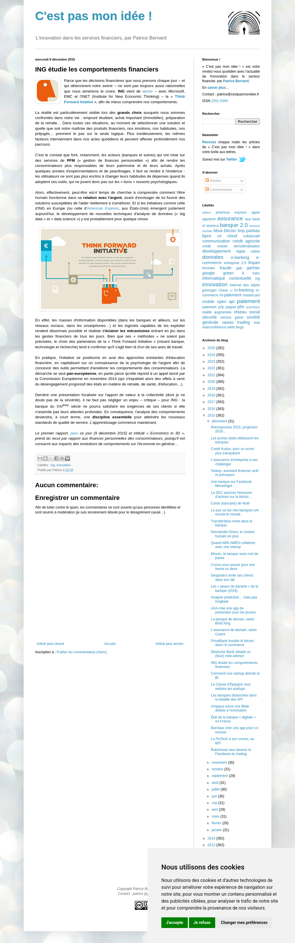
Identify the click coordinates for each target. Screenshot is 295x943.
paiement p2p (213, 307)
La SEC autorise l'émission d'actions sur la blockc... (231, 495)
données (213, 257)
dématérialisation (247, 246)
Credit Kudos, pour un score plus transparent (232, 451)
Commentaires (218, 190)
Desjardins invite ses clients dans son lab (232, 577)
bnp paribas (249, 230)
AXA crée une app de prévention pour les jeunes (233, 610)
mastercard (251, 295)
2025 (212, 348)
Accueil (110, 644)
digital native (248, 251)
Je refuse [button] (202, 922)
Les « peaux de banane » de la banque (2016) (234, 588)
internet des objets (245, 285)
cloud (232, 236)
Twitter (231, 159)
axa (248, 219)
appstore (209, 219)
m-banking (244, 290)
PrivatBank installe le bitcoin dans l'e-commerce (232, 643)
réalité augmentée (216, 312)
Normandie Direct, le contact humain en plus (232, 534)
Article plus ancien (170, 644)
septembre (220, 776)
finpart (254, 262)
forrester (208, 268)
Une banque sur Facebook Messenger (231, 484)
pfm (240, 306)
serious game (231, 317)
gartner (253, 268)
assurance (230, 218)
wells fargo (235, 327)
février (217, 823)
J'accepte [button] (174, 922)
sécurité (209, 317)
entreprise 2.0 (235, 263)
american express (231, 212)
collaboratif (251, 236)
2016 (212, 409)
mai (215, 803)
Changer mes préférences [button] (244, 922)
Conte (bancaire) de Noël (230, 503)
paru (74, 433)
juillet (216, 789)
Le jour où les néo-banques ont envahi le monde (234, 512)
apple (255, 212)
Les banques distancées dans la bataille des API (234, 697)
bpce (206, 236)
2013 (212, 845)
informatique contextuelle (226, 278)
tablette (227, 323)
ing (53, 465)
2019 (212, 389)
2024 (212, 355)
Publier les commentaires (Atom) (82, 652)
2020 (212, 382)
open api (226, 301)
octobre (218, 769)
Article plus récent (50, 644)
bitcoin (230, 230)
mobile (208, 301)
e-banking (240, 257)
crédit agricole (246, 241)
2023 (212, 361)
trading (243, 322)
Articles (213, 181)
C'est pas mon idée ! (93, 16)
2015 (212, 415)
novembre (220, 763)
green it (233, 273)
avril (215, 810)
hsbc (256, 273)
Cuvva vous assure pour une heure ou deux (233, 567)
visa (257, 323)
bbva (217, 230)
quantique (253, 307)
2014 (212, 838)
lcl (231, 290)
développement (216, 251)
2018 (212, 395)
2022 (212, 368)
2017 (212, 402)
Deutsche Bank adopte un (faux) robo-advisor (231, 654)
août (216, 783)
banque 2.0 (234, 225)
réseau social (247, 312)
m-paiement (230, 295)
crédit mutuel (214, 246)
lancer (147, 91)
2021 (212, 375)
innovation (63, 465)
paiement (248, 301)
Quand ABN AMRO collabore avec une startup (233, 545)
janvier (217, 830)
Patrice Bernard (236, 81)
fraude (226, 268)
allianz (206, 212)
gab (239, 268)
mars (216, 816)
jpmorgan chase (215, 290)
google (208, 273)
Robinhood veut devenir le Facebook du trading (231, 752)
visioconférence (214, 327)
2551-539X (219, 101)
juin (215, 796)
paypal (231, 307)
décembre (220, 421)
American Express (103, 208)
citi (219, 236)
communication (216, 241)
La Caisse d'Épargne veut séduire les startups (230, 686)
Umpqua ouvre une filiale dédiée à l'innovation (230, 708)
